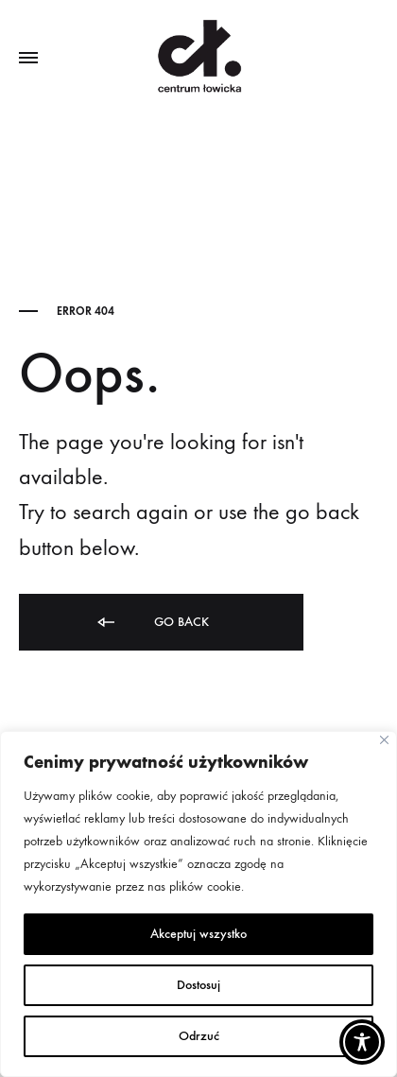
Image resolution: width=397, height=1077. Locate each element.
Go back (152, 622)
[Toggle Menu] (28, 58)
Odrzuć (199, 1036)
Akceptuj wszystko (198, 934)
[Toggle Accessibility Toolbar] (362, 1042)
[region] (198, 904)
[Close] (384, 740)
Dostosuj (198, 985)
